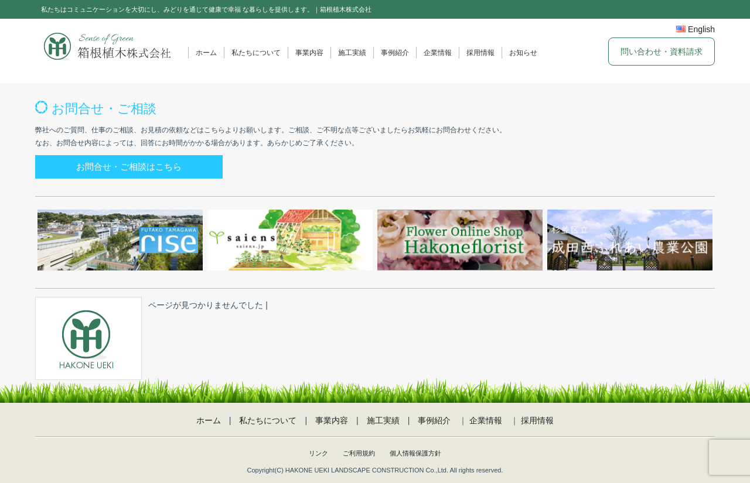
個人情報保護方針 (415, 453)
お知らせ (523, 53)
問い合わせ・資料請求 (662, 51)
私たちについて (256, 53)
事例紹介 (395, 53)
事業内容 (309, 53)
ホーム (206, 53)
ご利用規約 (359, 453)
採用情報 (480, 53)
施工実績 (352, 53)
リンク (318, 453)
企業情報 (438, 53)
